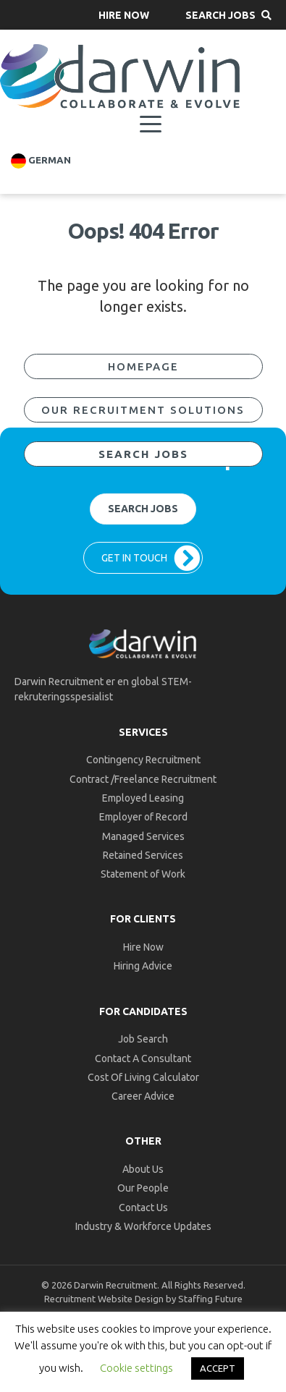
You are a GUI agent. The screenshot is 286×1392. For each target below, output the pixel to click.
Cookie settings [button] (136, 1368)
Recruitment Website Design (104, 1299)
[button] (124, 15)
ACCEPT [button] (217, 1368)
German (41, 161)
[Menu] (150, 124)
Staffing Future (210, 1299)
